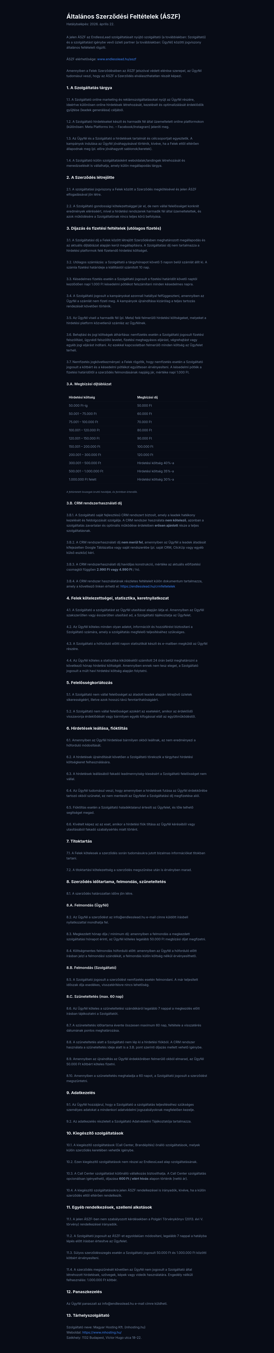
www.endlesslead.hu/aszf (116, 59)
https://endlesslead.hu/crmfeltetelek (147, 586)
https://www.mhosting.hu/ (102, 1332)
